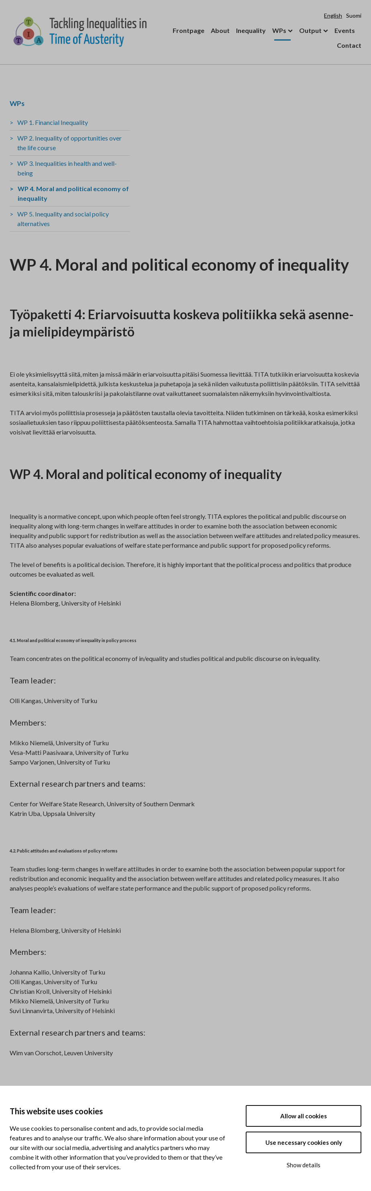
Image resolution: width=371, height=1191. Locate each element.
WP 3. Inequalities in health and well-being (67, 168)
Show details (303, 1165)
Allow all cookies (303, 1116)
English (333, 15)
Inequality (251, 30)
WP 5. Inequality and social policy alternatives (63, 218)
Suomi (353, 15)
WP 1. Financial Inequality (52, 122)
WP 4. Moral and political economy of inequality (73, 193)
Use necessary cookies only (303, 1142)
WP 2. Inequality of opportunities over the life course (69, 142)
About (220, 30)
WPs (279, 30)
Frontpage (188, 30)
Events (344, 30)
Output (310, 30)
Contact (349, 45)
